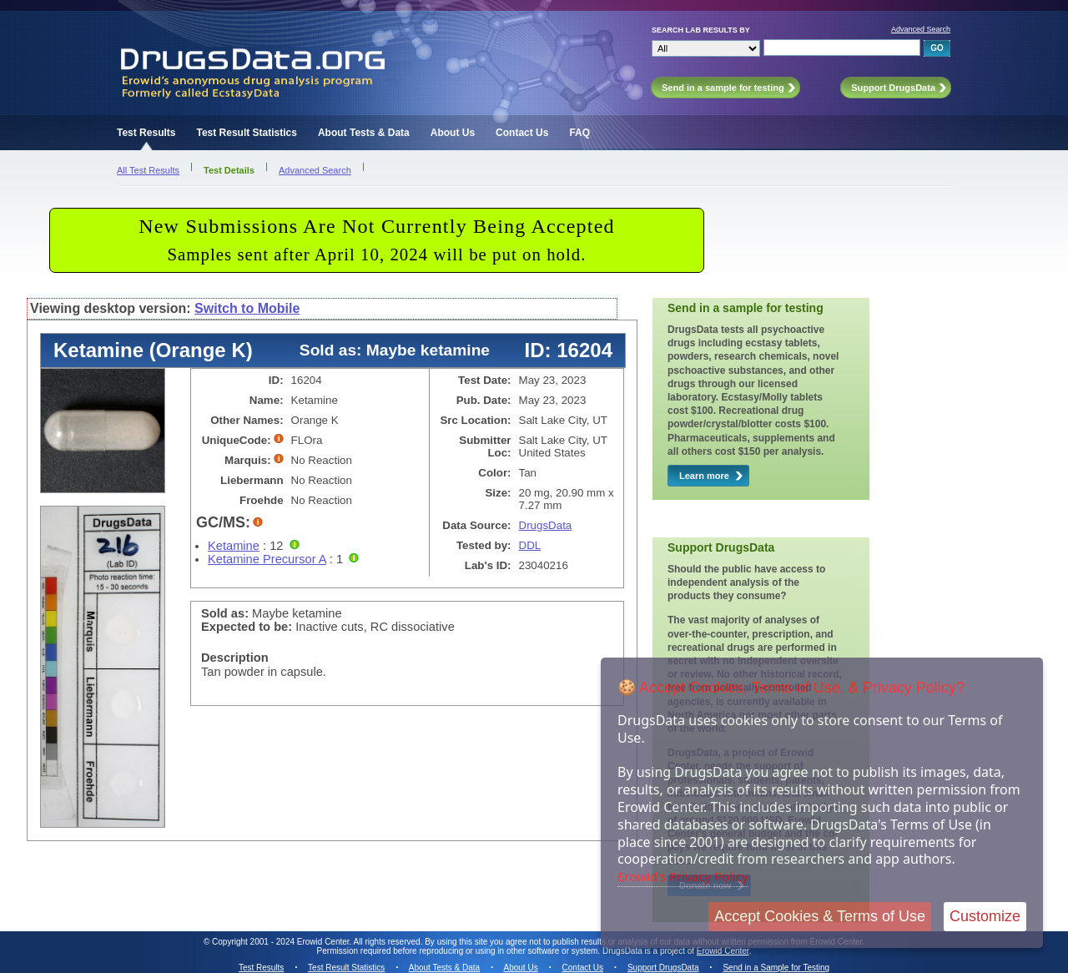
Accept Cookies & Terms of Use (819, 916)
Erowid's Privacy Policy (682, 876)
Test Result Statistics (246, 133)
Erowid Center (723, 950)
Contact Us (522, 133)
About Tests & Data (364, 133)
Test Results (146, 133)
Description (235, 657)
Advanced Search (920, 29)
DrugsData (545, 525)
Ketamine (233, 545)
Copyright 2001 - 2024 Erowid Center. (281, 941)
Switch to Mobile (247, 308)
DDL (530, 545)
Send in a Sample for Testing (776, 967)
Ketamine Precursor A (267, 559)
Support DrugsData (663, 967)
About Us (453, 133)
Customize (985, 916)
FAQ (579, 133)
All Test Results (148, 170)
